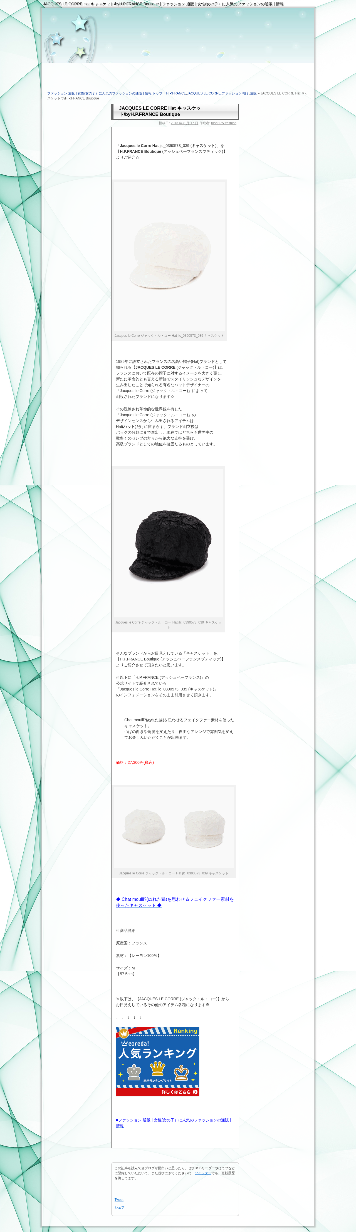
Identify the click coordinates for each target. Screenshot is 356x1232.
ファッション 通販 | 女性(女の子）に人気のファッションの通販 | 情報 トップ (104, 93)
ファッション (232, 93)
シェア (120, 1207)
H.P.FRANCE (176, 93)
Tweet (119, 1200)
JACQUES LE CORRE (204, 93)
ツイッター (203, 1173)
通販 (253, 93)
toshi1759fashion (223, 123)
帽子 (246, 93)
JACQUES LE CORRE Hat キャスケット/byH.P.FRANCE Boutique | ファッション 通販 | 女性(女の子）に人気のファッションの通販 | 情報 (163, 4)
